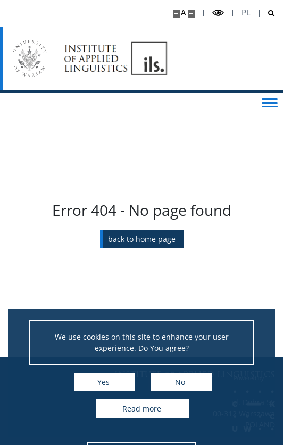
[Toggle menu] (269, 102)
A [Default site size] (183, 12)
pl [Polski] (246, 12)
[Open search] (267, 13)
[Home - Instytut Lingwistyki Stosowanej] (117, 58)
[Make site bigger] (176, 14)
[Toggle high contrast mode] (218, 13)
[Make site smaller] (191, 14)
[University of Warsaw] (30, 58)
